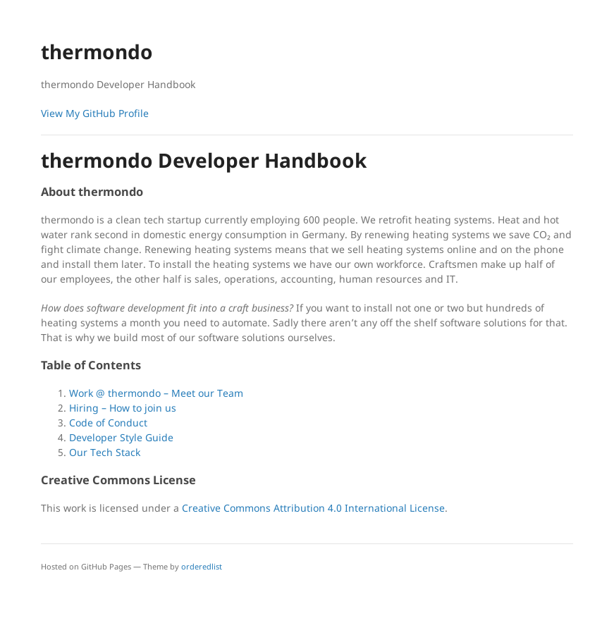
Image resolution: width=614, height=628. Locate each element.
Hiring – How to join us (122, 407)
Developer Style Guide (121, 437)
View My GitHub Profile (95, 113)
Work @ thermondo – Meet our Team (156, 393)
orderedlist (201, 566)
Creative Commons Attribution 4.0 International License (313, 508)
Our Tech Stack (104, 452)
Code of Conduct (108, 422)
